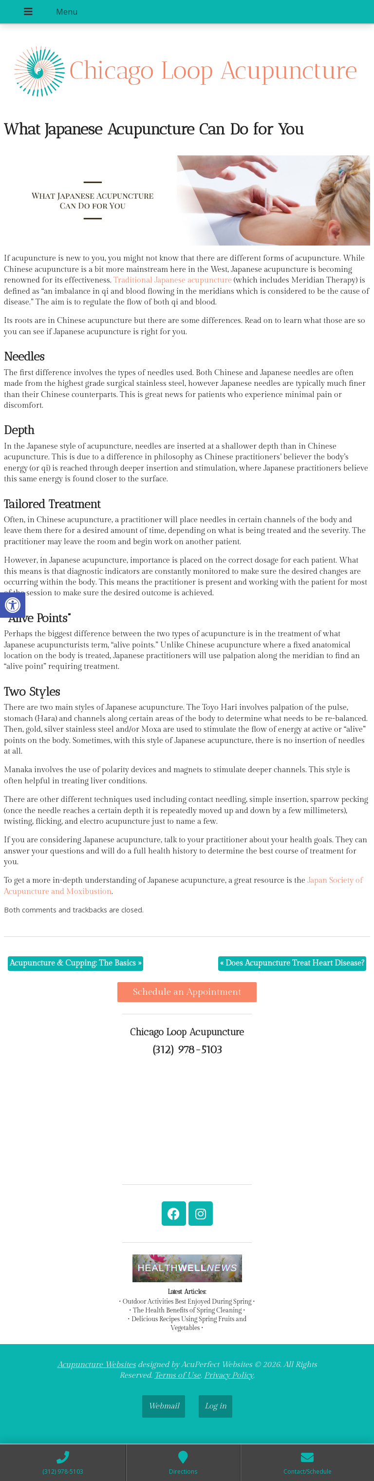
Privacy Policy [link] (228, 1375)
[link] (12, 605)
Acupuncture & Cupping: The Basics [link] (75, 963)
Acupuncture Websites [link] (96, 1364)
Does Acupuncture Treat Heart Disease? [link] (292, 963)
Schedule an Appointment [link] (187, 992)
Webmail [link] (163, 1406)
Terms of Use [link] (177, 1375)
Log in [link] (215, 1406)
